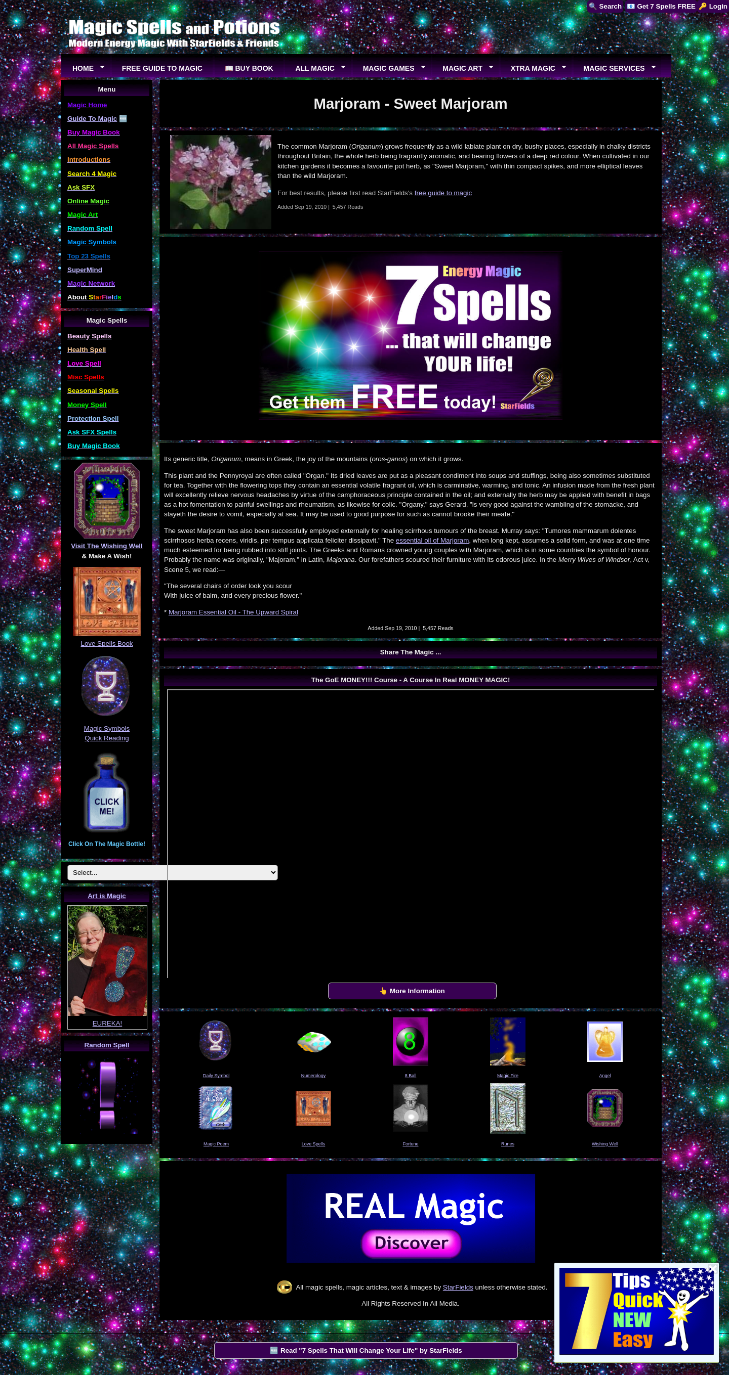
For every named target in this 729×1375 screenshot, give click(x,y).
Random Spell (107, 1045)
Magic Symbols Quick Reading (107, 728)
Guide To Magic (92, 118)
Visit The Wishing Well (107, 546)
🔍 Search (605, 6)
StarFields (458, 1287)
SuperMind (84, 270)
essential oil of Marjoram (432, 540)
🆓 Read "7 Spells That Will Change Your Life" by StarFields (366, 1350)
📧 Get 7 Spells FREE (661, 6)
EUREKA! (108, 1023)
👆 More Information (412, 991)
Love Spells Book (107, 643)
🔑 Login (713, 6)
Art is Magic (107, 896)
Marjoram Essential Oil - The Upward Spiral (233, 612)
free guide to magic (443, 193)
